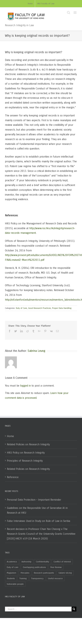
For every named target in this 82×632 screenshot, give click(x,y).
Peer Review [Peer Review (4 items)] (56, 567)
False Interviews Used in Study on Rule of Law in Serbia (38, 521)
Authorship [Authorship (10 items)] (26, 561)
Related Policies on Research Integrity (28, 444)
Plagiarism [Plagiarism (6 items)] (11, 573)
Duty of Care (21, 308)
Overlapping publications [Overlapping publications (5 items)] (34, 567)
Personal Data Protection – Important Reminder (34, 499)
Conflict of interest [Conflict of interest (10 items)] (62, 561)
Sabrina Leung (36, 351)
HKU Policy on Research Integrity (26, 452)
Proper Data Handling (61, 308)
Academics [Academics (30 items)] (12, 561)
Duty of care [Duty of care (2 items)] (12, 567)
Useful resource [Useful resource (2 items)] (55, 578)
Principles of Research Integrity (25, 460)
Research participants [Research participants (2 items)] (44, 573)
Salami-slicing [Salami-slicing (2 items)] (65, 573)
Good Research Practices (39, 308)
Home (10, 436)
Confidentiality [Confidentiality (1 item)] (42, 561)
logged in (25, 385)
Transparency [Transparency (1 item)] (37, 578)
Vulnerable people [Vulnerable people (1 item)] (15, 584)
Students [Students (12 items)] (11, 578)
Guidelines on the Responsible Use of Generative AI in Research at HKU (37, 510)
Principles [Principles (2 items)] (25, 573)
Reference (13, 477)
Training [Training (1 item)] (23, 578)
